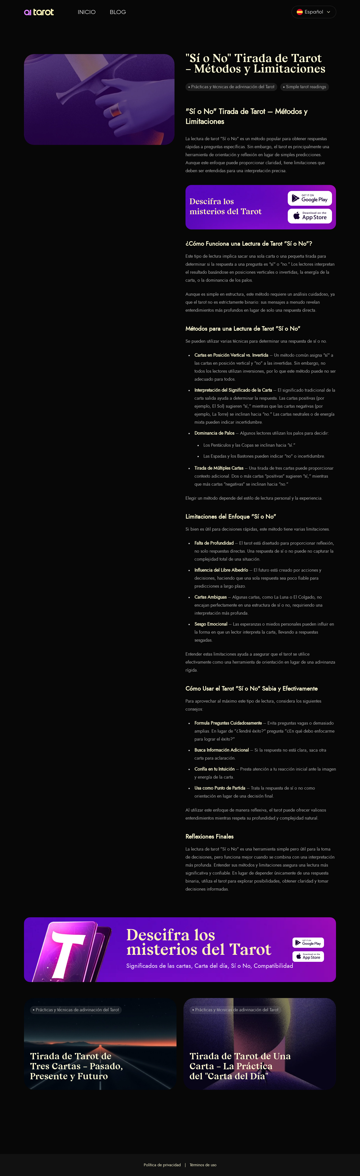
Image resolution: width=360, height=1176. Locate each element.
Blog (118, 11)
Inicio (87, 11)
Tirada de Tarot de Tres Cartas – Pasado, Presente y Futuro (76, 1067)
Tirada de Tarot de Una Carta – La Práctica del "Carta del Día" (240, 1067)
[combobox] (314, 12)
